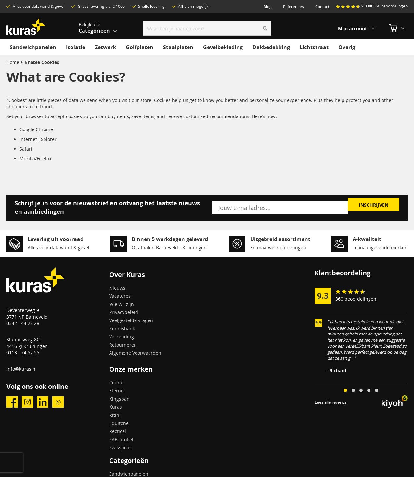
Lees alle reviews (330, 402)
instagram (27, 402)
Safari (25, 149)
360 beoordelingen (355, 299)
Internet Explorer (38, 139)
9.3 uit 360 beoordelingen (384, 5)
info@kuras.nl (21, 369)
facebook (12, 402)
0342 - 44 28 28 (22, 323)
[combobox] (207, 28)
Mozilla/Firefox (35, 159)
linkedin (42, 402)
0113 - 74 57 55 (22, 352)
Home (12, 62)
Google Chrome (36, 129)
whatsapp (58, 402)
